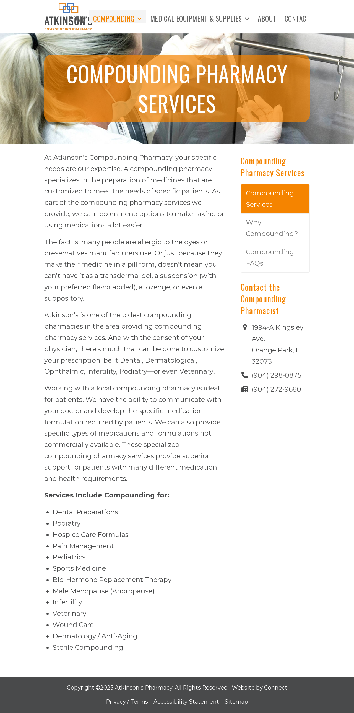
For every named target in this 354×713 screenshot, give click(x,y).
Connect (275, 687)
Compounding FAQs (270, 257)
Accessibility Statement (186, 701)
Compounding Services (270, 198)
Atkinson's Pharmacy (143, 687)
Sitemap (236, 701)
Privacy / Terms (127, 701)
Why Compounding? (272, 228)
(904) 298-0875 (276, 375)
